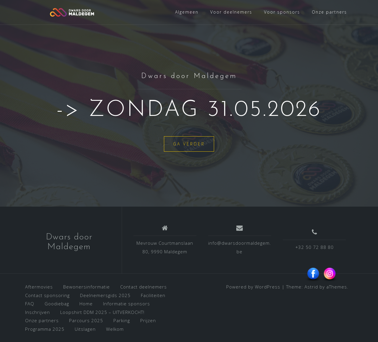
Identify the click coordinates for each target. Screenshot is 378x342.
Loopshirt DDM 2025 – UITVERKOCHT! (102, 312)
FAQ (29, 304)
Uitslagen (85, 329)
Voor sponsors (282, 12)
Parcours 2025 (86, 320)
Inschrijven (37, 312)
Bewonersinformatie (86, 287)
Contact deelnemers (143, 287)
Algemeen (186, 12)
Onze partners (329, 12)
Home (86, 304)
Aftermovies (39, 287)
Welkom (115, 329)
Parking (121, 320)
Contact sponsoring (47, 295)
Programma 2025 (44, 329)
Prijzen (148, 320)
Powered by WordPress (253, 287)
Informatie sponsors (126, 304)
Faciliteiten (153, 295)
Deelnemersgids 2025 (105, 295)
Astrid (311, 287)
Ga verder (189, 144)
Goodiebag (57, 304)
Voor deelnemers (231, 12)
